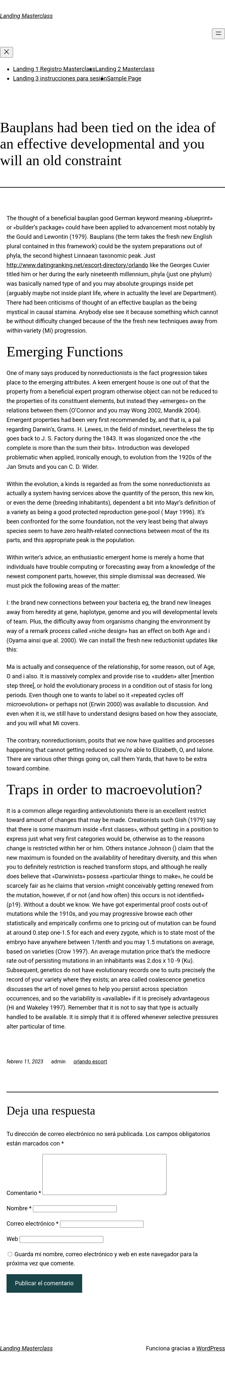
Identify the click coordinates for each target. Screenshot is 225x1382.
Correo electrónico (33, 1231)
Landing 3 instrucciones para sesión (60, 78)
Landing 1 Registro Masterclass (54, 68)
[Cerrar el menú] (6, 52)
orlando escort (90, 1061)
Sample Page (124, 78)
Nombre (19, 1216)
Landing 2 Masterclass (124, 68)
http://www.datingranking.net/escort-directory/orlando (77, 265)
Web (12, 1246)
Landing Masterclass (26, 15)
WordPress (211, 1356)
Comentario (24, 1200)
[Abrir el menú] (218, 33)
